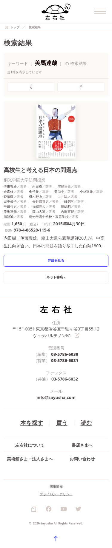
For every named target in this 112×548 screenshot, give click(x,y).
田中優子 (10, 201)
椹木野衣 (35, 196)
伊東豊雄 (10, 186)
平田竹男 (10, 206)
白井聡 (62, 196)
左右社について (30, 445)
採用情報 (56, 486)
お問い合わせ (82, 458)
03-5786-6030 (64, 354)
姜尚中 (59, 191)
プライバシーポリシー (56, 493)
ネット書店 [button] (55, 277)
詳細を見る (56, 260)
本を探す (31, 422)
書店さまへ (82, 445)
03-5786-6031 (64, 360)
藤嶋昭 (66, 206)
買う (61, 422)
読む (86, 422)
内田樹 (37, 186)
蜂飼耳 (69, 201)
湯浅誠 (8, 216)
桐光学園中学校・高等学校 (48, 216)
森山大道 (38, 211)
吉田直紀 (67, 211)
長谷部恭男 (40, 201)
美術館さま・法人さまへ (30, 458)
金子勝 (34, 191)
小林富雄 (86, 191)
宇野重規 (64, 186)
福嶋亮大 (38, 206)
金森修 (8, 191)
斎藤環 (8, 196)
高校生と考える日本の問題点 (40, 170)
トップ (14, 27)
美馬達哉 (10, 211)
